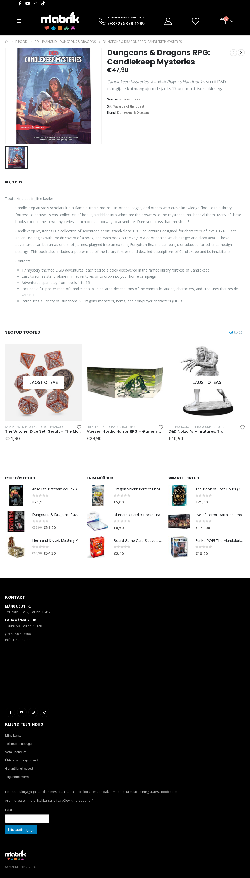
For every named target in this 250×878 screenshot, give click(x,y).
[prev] (233, 52)
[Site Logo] (60, 21)
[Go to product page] (43, 382)
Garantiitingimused (19, 768)
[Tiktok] (43, 3)
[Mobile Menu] (21, 21)
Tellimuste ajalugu (18, 744)
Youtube (22, 712)
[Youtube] (27, 3)
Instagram (33, 712)
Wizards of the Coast (128, 106)
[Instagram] (35, 3)
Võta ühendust (15, 752)
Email (9, 810)
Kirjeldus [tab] (13, 182)
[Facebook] (20, 3)
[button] (231, 332)
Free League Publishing (103, 427)
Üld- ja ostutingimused (21, 760)
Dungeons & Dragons (133, 112)
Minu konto (13, 735)
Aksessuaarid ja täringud (23, 427)
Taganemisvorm (17, 777)
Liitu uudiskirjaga (21, 829)
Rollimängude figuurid (207, 427)
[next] (241, 52)
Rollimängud (53, 427)
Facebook (10, 712)
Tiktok (44, 712)
